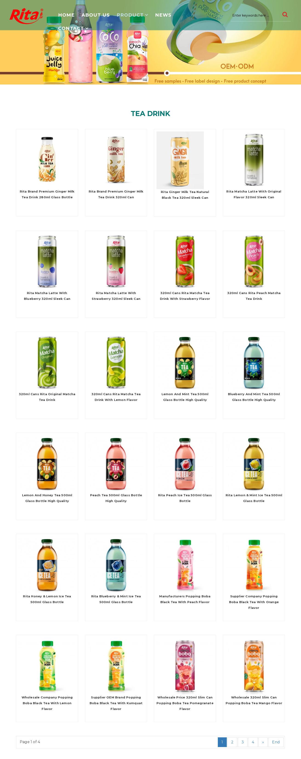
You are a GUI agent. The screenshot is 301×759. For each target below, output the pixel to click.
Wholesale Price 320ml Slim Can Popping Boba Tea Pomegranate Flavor (184, 703)
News (163, 15)
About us (96, 15)
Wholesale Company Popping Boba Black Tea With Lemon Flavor (47, 703)
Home (66, 15)
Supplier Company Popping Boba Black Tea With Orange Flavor (254, 602)
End (276, 742)
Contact (71, 28)
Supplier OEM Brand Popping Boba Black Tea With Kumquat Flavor (116, 703)
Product (130, 15)
